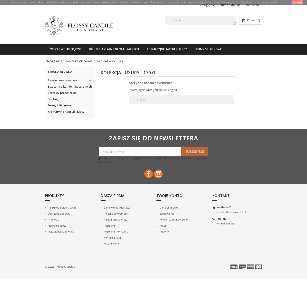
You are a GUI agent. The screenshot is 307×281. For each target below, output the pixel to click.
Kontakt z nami (112, 241)
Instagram (160, 175)
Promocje (53, 223)
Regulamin (109, 229)
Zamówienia (166, 217)
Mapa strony (111, 247)
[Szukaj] (200, 20)
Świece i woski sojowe (65, 49)
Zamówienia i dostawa (117, 211)
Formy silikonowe (208, 49)
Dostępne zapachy (58, 217)
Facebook (147, 175)
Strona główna (60, 71)
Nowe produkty (56, 229)
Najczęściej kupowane (60, 235)
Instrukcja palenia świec (61, 211)
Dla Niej (53, 99)
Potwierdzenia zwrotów (173, 223)
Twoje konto (169, 199)
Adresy (163, 229)
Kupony (164, 235)
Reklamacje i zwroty (115, 223)
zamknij (297, 2)
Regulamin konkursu (115, 235)
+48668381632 (252, 5)
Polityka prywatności (115, 217)
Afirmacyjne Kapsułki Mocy (167, 49)
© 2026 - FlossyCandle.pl (60, 270)
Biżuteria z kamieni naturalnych (114, 49)
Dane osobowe (168, 211)
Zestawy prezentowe (62, 93)
